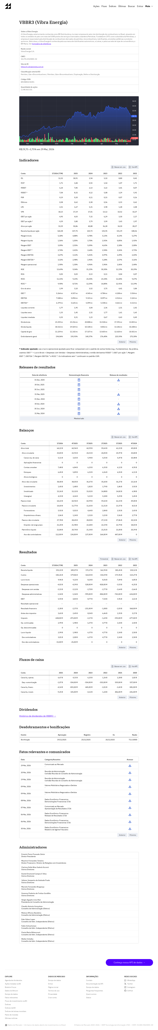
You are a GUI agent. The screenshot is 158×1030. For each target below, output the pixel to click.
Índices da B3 (10, 1008)
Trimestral (104, 559)
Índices (112, 6)
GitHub (130, 991)
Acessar (130, 765)
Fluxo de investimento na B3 (16, 1001)
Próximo (133, 342)
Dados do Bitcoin (11, 991)
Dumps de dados (11, 994)
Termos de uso (53, 991)
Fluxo (104, 6)
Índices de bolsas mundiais (15, 1011)
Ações (96, 6)
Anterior (122, 342)
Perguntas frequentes (94, 991)
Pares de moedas (11, 1015)
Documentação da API (94, 984)
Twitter (130, 984)
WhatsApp (131, 980)
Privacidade (52, 994)
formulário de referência (41, 44)
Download (118, 380)
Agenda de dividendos (13, 980)
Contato (89, 980)
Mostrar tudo (79, 418)
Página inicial (53, 987)
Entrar (140, 6)
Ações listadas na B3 (13, 984)
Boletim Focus (10, 987)
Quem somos (91, 994)
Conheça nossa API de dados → (129, 962)
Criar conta (52, 997)
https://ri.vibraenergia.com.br (32, 67)
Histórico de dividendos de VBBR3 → (37, 716)
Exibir (79, 380)
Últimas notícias (11, 1018)
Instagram (131, 987)
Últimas (122, 6)
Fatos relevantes (11, 997)
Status (88, 997)
